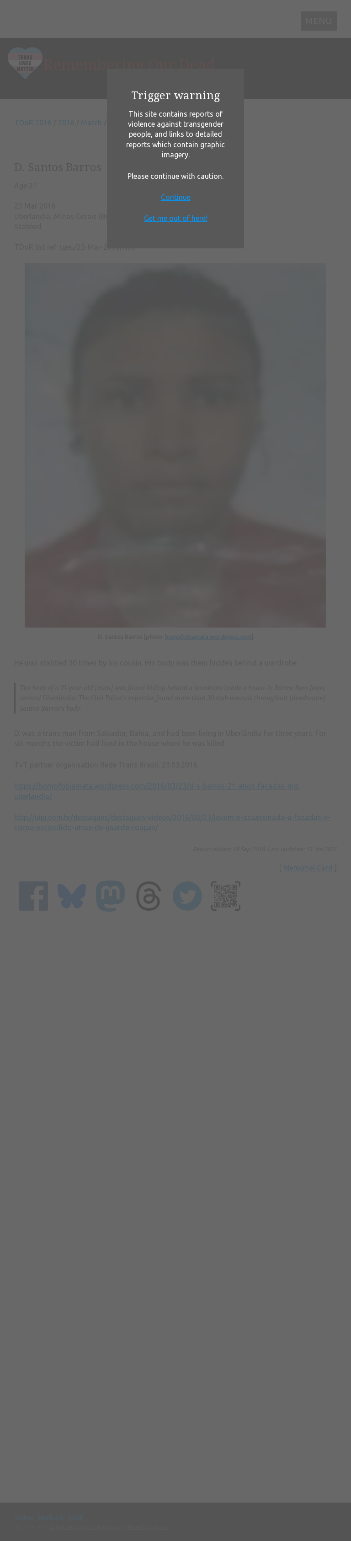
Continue (176, 197)
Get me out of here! (175, 218)
